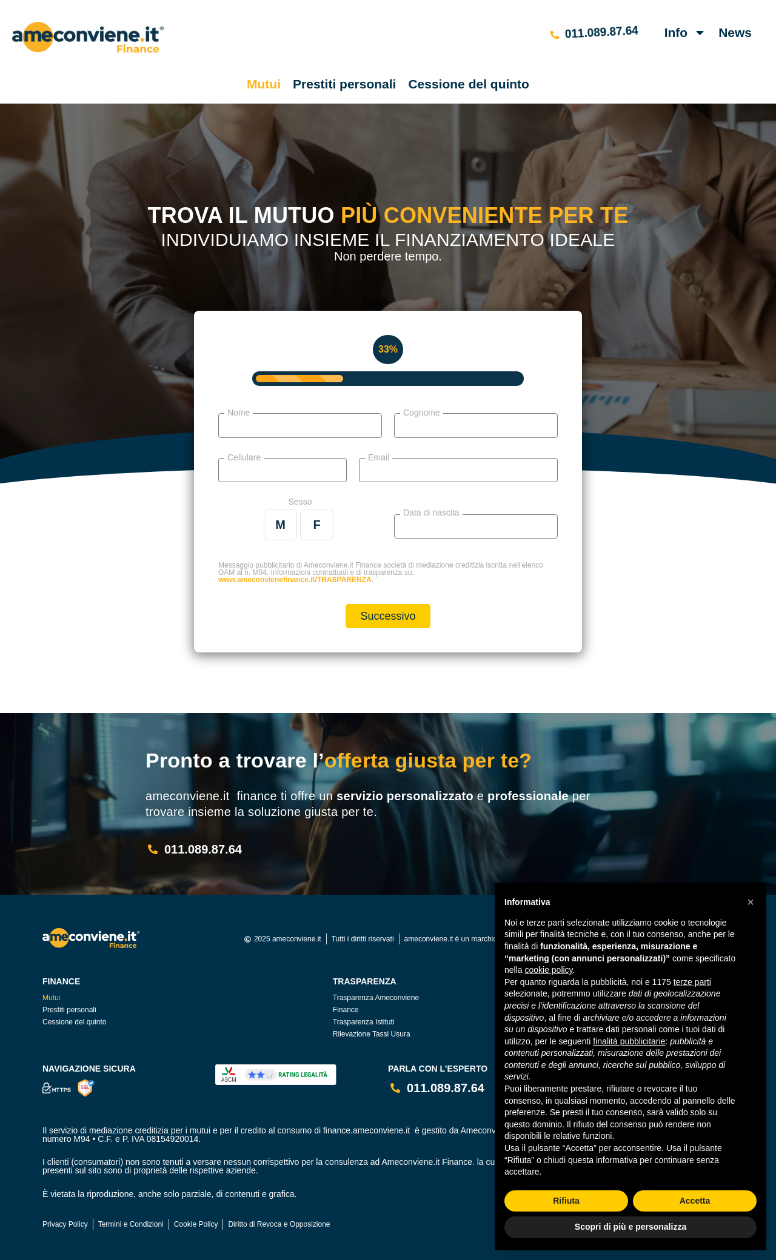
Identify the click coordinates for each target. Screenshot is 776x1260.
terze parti (692, 982)
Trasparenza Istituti (364, 1022)
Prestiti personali (344, 84)
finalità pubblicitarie (629, 1041)
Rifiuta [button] (566, 1200)
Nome (238, 412)
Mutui (264, 84)
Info (685, 32)
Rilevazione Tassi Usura (371, 1034)
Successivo (387, 616)
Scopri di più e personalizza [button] (630, 1227)
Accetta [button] (695, 1200)
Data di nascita (431, 512)
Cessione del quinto (468, 84)
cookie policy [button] (548, 970)
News (735, 32)
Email (378, 457)
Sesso (300, 501)
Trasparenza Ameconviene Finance (376, 1003)
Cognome (421, 412)
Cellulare (244, 457)
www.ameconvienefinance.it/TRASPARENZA (295, 579)
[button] (750, 902)
